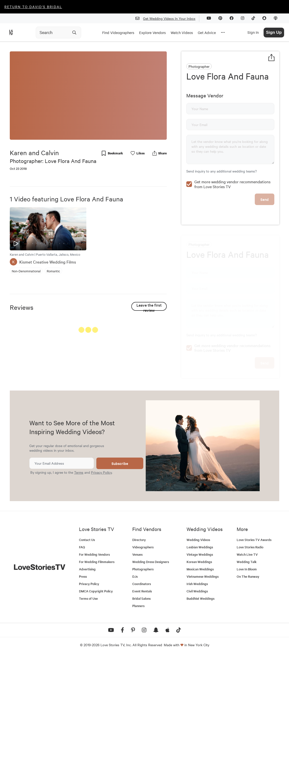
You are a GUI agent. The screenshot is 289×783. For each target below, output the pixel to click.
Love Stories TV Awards (254, 666)
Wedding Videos (198, 666)
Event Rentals (142, 718)
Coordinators (141, 710)
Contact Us (87, 666)
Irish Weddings (197, 710)
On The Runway (248, 703)
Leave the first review (149, 306)
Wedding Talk (246, 688)
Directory (139, 666)
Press (83, 703)
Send (264, 232)
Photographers (143, 696)
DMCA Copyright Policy (96, 718)
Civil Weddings (197, 718)
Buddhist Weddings (200, 725)
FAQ (82, 674)
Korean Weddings (199, 688)
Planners (138, 732)
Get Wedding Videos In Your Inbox (167, 18)
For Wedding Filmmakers (96, 688)
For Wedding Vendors (94, 681)
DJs (135, 703)
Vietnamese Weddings (203, 703)
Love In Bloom (247, 696)
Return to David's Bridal (33, 6)
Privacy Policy (101, 599)
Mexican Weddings (200, 696)
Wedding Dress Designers (150, 688)
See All (148, 331)
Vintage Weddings (200, 681)
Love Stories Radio (250, 674)
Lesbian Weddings (200, 674)
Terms (78, 599)
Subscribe (119, 590)
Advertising (87, 696)
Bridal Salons (141, 725)
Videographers (143, 674)
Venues (137, 681)
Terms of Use (88, 725)
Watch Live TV (247, 681)
